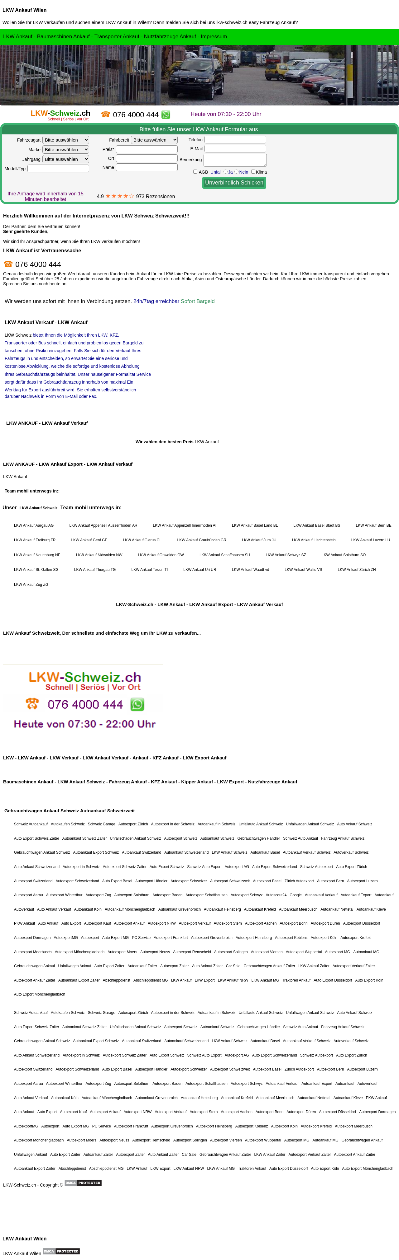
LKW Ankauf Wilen (24, 10)
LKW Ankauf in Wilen (127, 22)
